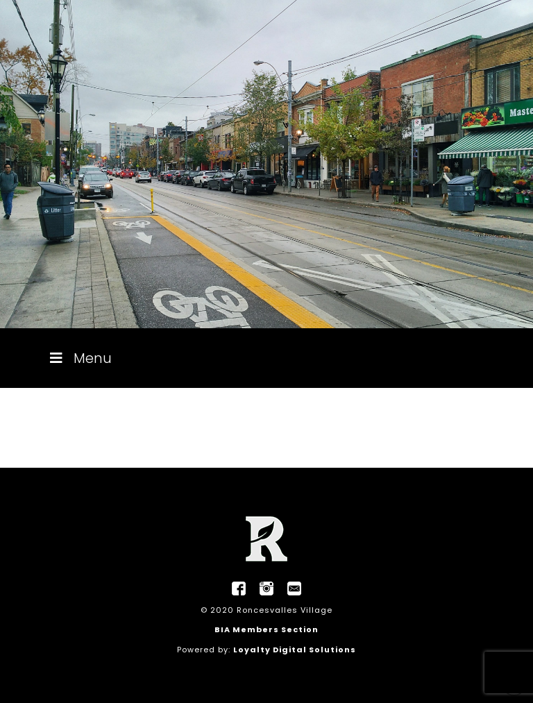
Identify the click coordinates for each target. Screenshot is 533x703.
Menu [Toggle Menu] (79, 358)
